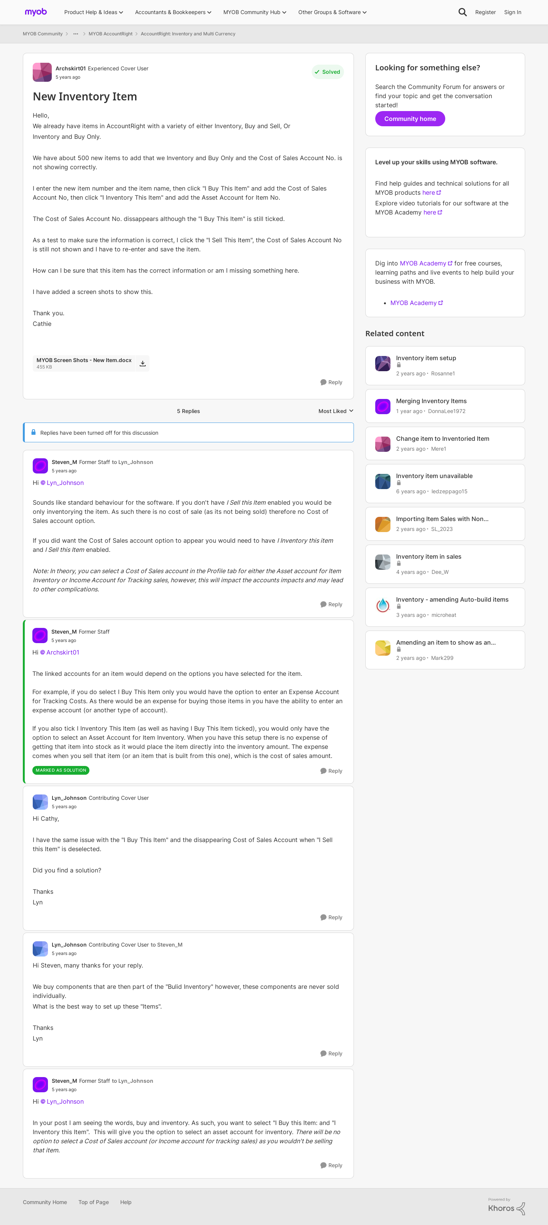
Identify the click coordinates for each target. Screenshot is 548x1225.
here (428, 192)
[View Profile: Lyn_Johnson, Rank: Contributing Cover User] (40, 802)
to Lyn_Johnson (132, 462)
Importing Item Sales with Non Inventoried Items (440, 519)
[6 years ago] (411, 491)
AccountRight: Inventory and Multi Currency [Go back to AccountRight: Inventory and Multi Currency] (188, 34)
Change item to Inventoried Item (442, 438)
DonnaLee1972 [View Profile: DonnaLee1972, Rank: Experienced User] (446, 411)
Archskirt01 (62, 652)
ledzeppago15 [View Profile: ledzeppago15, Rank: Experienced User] (450, 491)
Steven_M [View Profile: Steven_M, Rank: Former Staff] (64, 462)
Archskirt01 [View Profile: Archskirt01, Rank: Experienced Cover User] (71, 68)
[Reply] (331, 382)
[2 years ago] (410, 373)
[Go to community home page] (36, 12)
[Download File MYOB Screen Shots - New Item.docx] (142, 363)
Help (126, 1202)
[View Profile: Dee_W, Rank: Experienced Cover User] (382, 562)
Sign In (512, 12)
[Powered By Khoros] (507, 1206)
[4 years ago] (411, 572)
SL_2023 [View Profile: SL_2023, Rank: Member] (442, 529)
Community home (410, 118)
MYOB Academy (423, 263)
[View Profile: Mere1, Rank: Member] (382, 444)
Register (485, 12)
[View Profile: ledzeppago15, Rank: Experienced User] (382, 481)
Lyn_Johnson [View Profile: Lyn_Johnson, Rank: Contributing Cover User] (69, 797)
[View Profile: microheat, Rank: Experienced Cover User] (382, 605)
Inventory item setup (426, 358)
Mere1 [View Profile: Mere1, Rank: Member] (438, 448)
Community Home (45, 1202)
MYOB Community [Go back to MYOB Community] (43, 34)
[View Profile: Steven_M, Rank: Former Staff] (40, 465)
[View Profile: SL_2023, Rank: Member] (382, 524)
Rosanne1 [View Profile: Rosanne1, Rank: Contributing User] (443, 373)
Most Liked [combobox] (336, 411)
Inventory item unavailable (434, 476)
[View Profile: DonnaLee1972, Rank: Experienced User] (382, 406)
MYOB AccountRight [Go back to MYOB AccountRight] (110, 34)
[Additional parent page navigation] (75, 34)
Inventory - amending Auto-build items (452, 599)
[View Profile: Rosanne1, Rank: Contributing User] (382, 363)
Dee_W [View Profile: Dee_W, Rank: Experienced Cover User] (440, 572)
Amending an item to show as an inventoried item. (443, 643)
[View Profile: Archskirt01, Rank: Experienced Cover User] (42, 72)
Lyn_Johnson (65, 482)
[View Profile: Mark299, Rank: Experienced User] (382, 648)
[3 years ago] (411, 615)
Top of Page (93, 1202)
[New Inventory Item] (102, 470)
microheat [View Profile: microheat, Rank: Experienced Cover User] (444, 615)
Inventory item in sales (429, 556)
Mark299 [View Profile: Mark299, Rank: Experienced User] (442, 657)
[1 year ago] (409, 411)
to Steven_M (167, 944)
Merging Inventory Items (431, 401)
